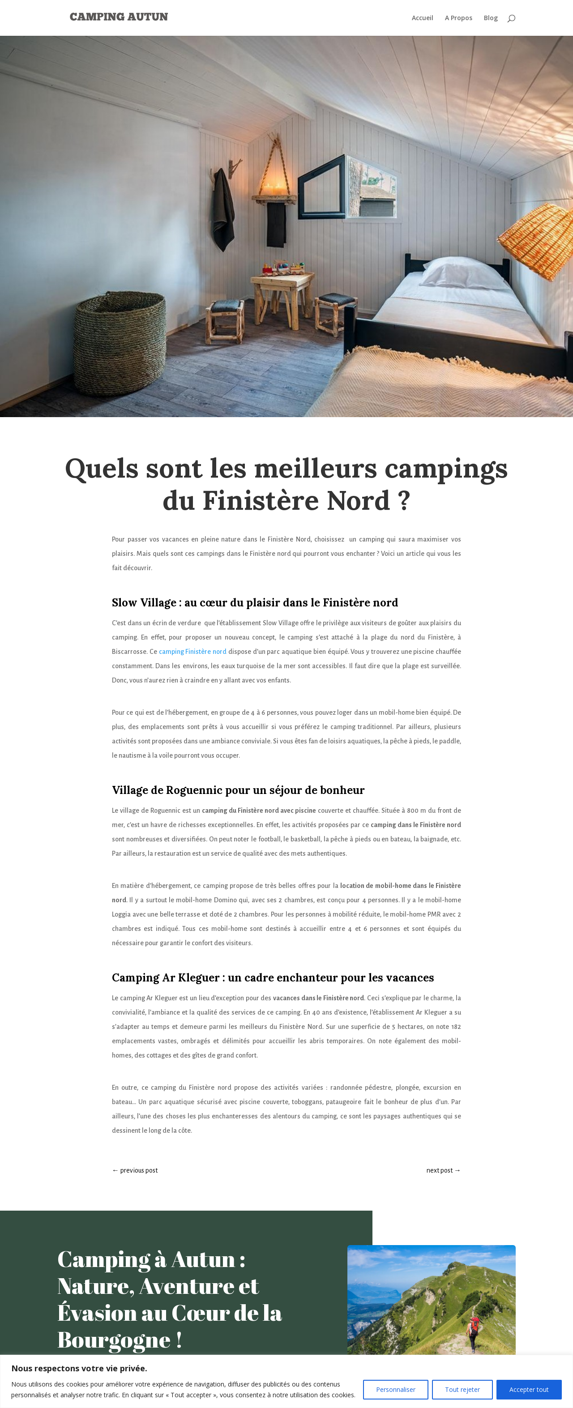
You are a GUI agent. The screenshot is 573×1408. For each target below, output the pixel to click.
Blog (491, 18)
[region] (286, 1381)
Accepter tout (529, 1389)
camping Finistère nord (193, 651)
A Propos (458, 18)
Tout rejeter (462, 1389)
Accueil (422, 18)
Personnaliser (395, 1389)
